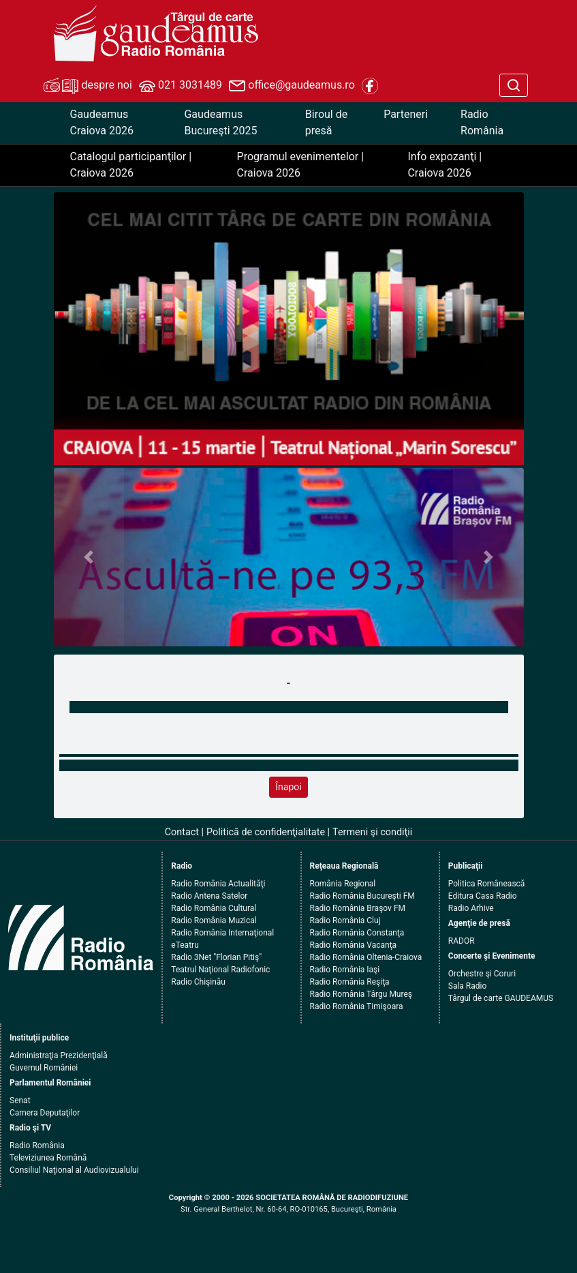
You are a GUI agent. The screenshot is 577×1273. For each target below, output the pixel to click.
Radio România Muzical (213, 920)
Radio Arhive (471, 908)
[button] (89, 557)
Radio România (482, 122)
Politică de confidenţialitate (265, 832)
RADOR (461, 941)
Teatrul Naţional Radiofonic (220, 969)
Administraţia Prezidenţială (59, 1055)
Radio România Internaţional (222, 933)
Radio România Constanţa (357, 933)
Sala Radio (467, 986)
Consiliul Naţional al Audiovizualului (74, 1170)
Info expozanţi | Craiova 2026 (444, 164)
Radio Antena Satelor (209, 896)
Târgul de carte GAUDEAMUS (500, 998)
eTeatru (184, 945)
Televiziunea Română (48, 1158)
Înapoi (288, 786)
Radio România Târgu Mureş (361, 994)
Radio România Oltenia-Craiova (366, 957)
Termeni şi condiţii (372, 832)
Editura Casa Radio (482, 896)
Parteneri (406, 114)
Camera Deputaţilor (45, 1113)
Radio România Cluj (345, 920)
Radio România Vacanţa (353, 945)
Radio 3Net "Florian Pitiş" (216, 957)
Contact (182, 832)
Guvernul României (44, 1068)
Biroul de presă (326, 122)
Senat (20, 1100)
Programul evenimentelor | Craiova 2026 (300, 164)
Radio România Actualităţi (218, 883)
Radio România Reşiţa (350, 982)
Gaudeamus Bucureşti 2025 (220, 122)
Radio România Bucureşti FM (362, 896)
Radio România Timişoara (356, 1006)
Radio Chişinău (198, 982)
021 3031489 (180, 86)
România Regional (343, 883)
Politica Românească (486, 883)
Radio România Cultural (213, 908)
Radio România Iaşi (345, 969)
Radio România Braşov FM (357, 908)
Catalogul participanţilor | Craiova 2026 (131, 164)
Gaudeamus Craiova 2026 (102, 122)
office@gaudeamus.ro (291, 86)
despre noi (88, 86)
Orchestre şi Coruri (482, 973)
